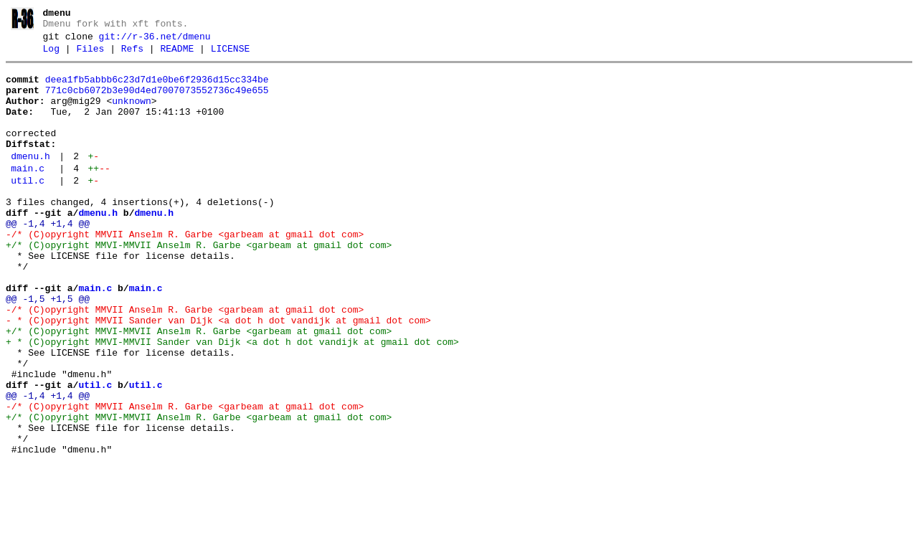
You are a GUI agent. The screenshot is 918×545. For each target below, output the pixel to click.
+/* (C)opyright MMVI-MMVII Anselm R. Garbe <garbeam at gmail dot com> (199, 284)
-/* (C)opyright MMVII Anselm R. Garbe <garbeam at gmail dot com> (185, 271)
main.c (27, 194)
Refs (132, 55)
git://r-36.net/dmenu (155, 40)
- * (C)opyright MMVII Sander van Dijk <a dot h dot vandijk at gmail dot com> (218, 374)
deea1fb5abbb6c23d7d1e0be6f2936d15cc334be (157, 88)
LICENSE (230, 55)
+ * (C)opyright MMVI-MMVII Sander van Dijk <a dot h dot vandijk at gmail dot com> (232, 400)
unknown (131, 114)
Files (90, 55)
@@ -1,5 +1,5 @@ (48, 348)
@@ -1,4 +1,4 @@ (48, 258)
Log (51, 55)
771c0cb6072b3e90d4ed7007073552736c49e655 (157, 101)
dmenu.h (30, 180)
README (177, 55)
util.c (27, 208)
